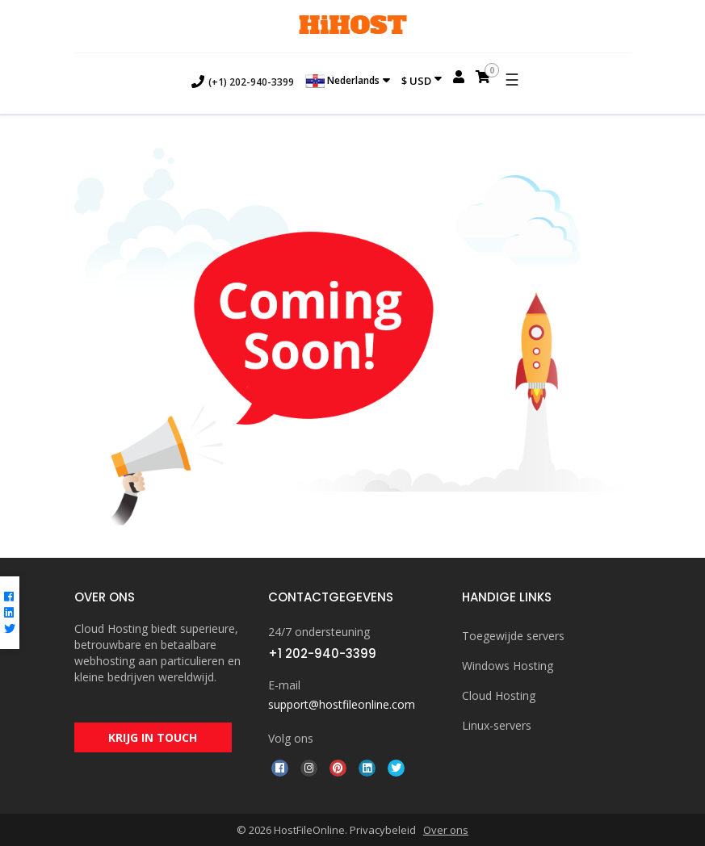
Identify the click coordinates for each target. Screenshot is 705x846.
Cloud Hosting (498, 695)
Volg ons (290, 738)
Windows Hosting (507, 665)
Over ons (445, 830)
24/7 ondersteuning (319, 631)
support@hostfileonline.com (341, 704)
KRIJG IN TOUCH (152, 738)
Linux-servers (496, 725)
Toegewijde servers (513, 635)
